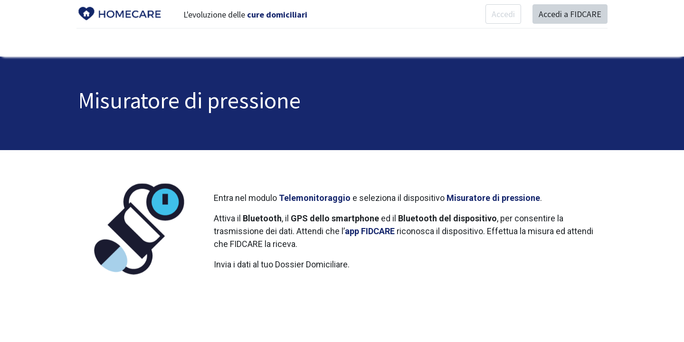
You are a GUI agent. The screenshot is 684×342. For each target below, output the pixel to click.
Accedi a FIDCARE (568, 14)
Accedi (501, 14)
